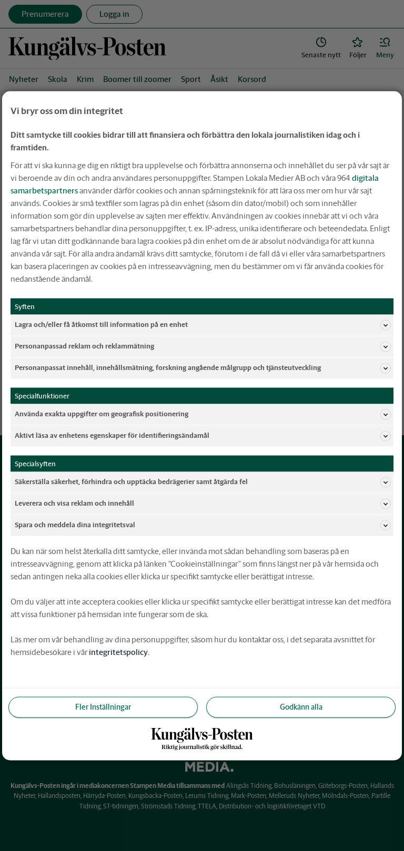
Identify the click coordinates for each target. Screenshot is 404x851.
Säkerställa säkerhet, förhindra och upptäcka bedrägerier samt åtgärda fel (203, 482)
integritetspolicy (118, 652)
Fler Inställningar (103, 706)
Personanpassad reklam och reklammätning (203, 346)
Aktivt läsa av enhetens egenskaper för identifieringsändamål (203, 435)
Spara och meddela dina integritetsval (203, 525)
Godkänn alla (301, 706)
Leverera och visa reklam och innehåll (203, 503)
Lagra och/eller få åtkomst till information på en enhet (203, 325)
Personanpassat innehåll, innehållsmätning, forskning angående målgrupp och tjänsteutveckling (203, 368)
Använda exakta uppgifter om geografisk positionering (203, 414)
